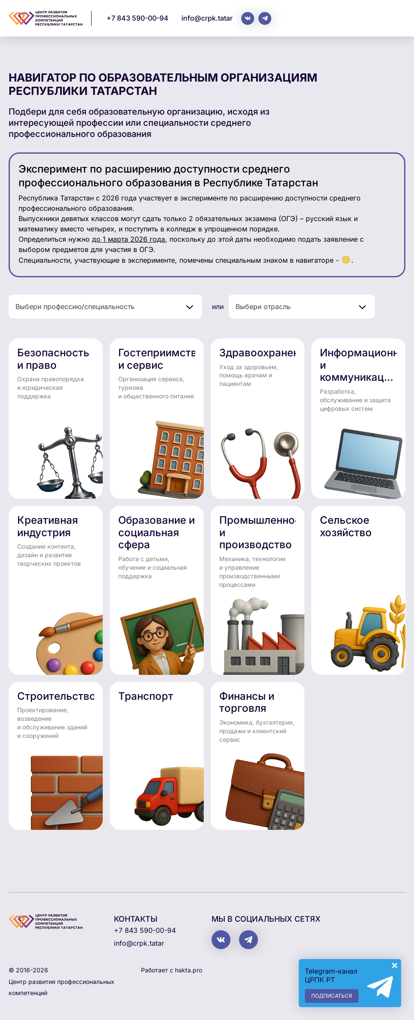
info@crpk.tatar (207, 18)
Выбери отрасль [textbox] (263, 306)
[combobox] (105, 306)
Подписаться (331, 996)
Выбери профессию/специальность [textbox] (75, 306)
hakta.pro (188, 970)
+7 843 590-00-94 (138, 18)
